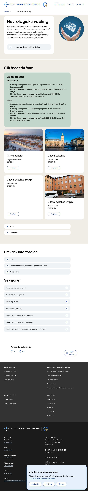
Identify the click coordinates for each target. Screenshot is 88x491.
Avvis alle (49, 484)
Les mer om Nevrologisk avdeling (26, 47)
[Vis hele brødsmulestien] (13, 11)
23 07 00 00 (8, 465)
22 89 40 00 (8, 450)
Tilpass (61, 484)
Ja (14, 351)
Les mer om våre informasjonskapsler (42, 478)
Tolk (12, 259)
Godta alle (35, 484)
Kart (12, 226)
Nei (23, 351)
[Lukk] (83, 468)
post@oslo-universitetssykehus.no (15, 480)
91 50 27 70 (8, 442)
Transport (14, 232)
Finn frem (13, 168)
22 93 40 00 (8, 458)
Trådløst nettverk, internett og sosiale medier (28, 265)
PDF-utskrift (72, 353)
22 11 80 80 (8, 473)
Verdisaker (14, 272)
